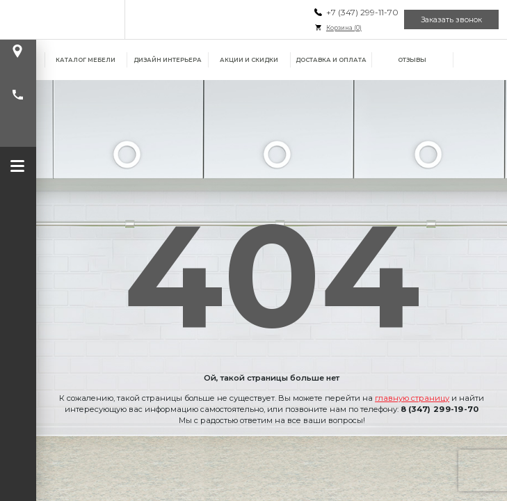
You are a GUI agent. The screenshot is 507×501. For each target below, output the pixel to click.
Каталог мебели (85, 59)
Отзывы (412, 59)
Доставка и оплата (331, 59)
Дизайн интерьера (168, 59)
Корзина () (344, 27)
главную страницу (412, 398)
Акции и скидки (249, 59)
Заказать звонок (451, 19)
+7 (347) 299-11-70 (362, 12)
